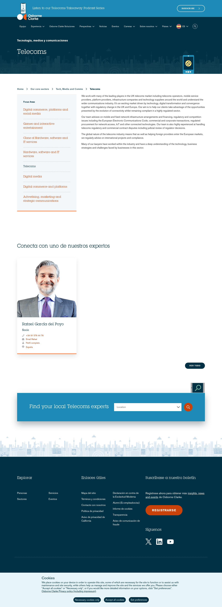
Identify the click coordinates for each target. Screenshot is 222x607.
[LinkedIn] (159, 542)
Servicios (53, 493)
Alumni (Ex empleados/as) (126, 502)
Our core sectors (40, 89)
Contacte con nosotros (93, 505)
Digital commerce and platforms (45, 187)
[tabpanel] (47, 306)
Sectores (22, 499)
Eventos (115, 26)
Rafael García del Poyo (43, 324)
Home (20, 89)
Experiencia (36, 26)
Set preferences (139, 599)
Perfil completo (33, 343)
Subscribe (188, 8)
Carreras (128, 26)
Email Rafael (31, 339)
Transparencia (120, 514)
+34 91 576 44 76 (34, 335)
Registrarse (164, 510)
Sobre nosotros (147, 26)
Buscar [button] (195, 26)
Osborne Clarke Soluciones (62, 26)
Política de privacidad (92, 511)
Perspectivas (85, 26)
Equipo (23, 26)
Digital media (32, 176)
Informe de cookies (122, 508)
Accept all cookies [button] (114, 599)
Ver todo (195, 366)
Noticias (103, 26)
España (29, 347)
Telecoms (29, 166)
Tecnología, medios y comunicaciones (42, 40)
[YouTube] (170, 542)
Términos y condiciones (93, 499)
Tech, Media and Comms (69, 89)
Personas (22, 493)
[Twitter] (149, 542)
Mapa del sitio (88, 493)
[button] (167, 26)
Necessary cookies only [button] (87, 599)
